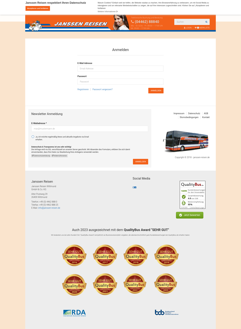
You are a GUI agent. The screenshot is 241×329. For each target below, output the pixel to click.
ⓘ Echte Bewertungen (197, 208)
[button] (189, 215)
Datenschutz (194, 113)
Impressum (179, 113)
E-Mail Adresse (84, 63)
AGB (206, 113)
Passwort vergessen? (103, 89)
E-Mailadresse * (39, 123)
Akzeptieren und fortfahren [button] (37, 8)
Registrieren (83, 89)
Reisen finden (38, 35)
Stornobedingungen (189, 117)
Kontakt (152, 35)
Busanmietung (60, 35)
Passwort (82, 76)
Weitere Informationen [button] (108, 11)
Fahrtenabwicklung (104, 35)
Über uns (81, 35)
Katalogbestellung (132, 35)
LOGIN (188, 28)
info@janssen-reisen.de (49, 208)
